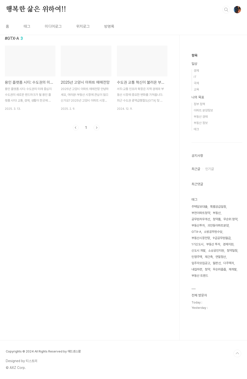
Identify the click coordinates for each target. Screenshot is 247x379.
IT (195, 77)
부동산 (217, 213)
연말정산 (220, 257)
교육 (196, 89)
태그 (27, 26)
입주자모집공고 (201, 263)
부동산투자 (198, 225)
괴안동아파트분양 (218, 225)
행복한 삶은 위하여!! (36, 9)
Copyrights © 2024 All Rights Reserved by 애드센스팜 (43, 351)
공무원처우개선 (201, 219)
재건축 (209, 257)
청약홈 (217, 219)
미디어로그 (53, 26)
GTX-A (196, 232)
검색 (226, 9)
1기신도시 (198, 244)
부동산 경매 (201, 116)
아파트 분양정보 (203, 110)
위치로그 (83, 26)
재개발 (233, 269)
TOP (237, 353)
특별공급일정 (218, 206)
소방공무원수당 (213, 232)
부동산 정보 (201, 123)
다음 (96, 128)
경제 (196, 70)
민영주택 (197, 257)
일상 (194, 64)
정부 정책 (199, 104)
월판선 (217, 263)
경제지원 (228, 244)
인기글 (209, 169)
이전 (76, 128)
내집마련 (197, 269)
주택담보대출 (199, 206)
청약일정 (232, 250)
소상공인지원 (216, 250)
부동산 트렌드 (200, 275)
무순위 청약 (230, 219)
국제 (196, 83)
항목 (194, 55)
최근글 (196, 169)
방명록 (109, 26)
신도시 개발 (199, 250)
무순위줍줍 (219, 269)
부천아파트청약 (201, 213)
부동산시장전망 (201, 238)
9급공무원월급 (222, 238)
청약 (207, 269)
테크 (196, 129)
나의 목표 (198, 97)
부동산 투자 (213, 244)
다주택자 (228, 263)
